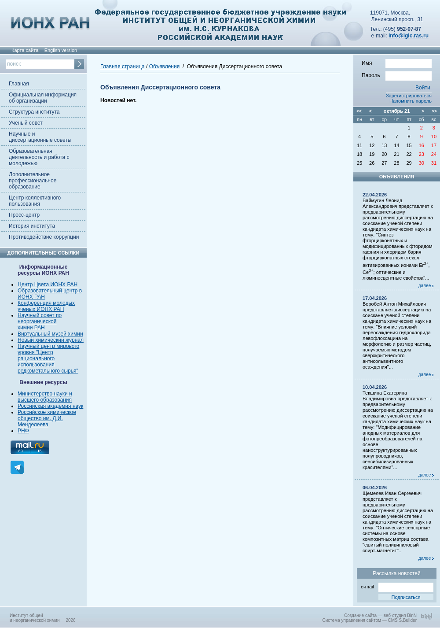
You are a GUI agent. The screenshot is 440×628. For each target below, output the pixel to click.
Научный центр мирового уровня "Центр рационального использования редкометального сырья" (48, 358)
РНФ (23, 431)
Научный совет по (40, 315)
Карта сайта (24, 50)
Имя (397, 62)
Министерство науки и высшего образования (45, 397)
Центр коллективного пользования (35, 201)
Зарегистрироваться (409, 95)
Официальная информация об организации (43, 98)
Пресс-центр (24, 215)
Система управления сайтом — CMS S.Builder (369, 620)
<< (359, 111)
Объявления (164, 66)
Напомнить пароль (410, 100)
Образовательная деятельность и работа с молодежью (39, 157)
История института (32, 226)
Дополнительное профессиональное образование (32, 180)
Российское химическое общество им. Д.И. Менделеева (47, 418)
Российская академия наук (50, 406)
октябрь (393, 111)
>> (434, 111)
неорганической (37, 321)
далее (426, 285)
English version (60, 50)
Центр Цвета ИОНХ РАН (47, 284)
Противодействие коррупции (44, 237)
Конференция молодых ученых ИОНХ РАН (46, 306)
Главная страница (122, 66)
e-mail (397, 586)
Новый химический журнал (51, 340)
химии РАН (31, 328)
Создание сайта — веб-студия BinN (380, 615)
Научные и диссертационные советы (40, 137)
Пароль (397, 74)
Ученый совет (26, 123)
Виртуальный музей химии (50, 334)
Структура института (34, 112)
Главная (19, 84)
